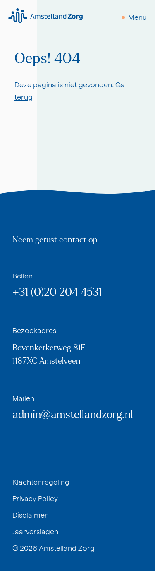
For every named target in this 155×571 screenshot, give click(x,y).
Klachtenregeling (40, 482)
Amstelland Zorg (67, 548)
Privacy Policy (35, 498)
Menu (137, 17)
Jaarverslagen (35, 531)
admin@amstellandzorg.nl (72, 415)
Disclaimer (30, 515)
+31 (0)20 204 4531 (57, 292)
